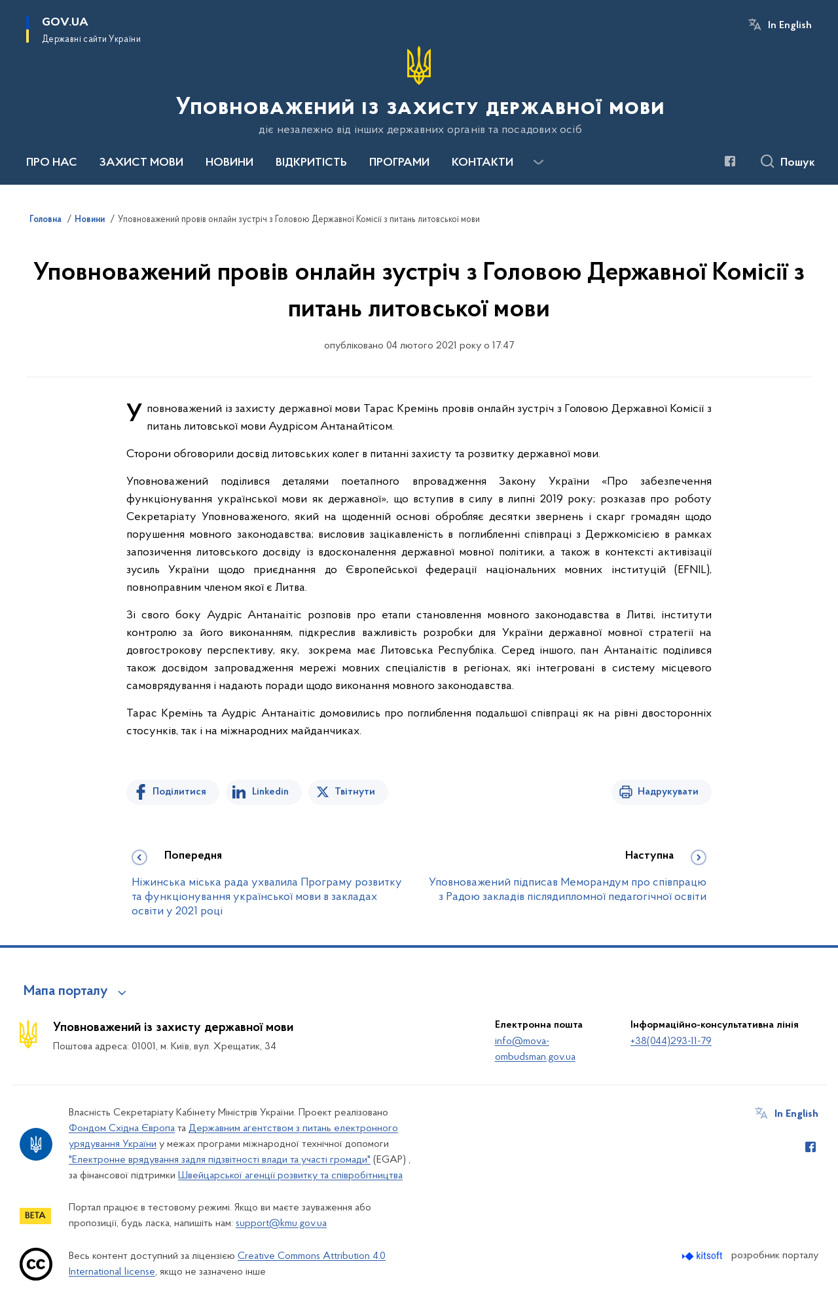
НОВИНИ (229, 163)
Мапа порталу (66, 991)
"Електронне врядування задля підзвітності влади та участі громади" (220, 1160)
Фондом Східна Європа (122, 1128)
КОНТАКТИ (482, 163)
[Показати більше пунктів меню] (538, 162)
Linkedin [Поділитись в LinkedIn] (270, 792)
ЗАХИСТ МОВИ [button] (141, 163)
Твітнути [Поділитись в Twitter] (355, 792)
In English (790, 25)
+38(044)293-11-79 (671, 1041)
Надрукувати (668, 792)
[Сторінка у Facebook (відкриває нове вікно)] (730, 161)
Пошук (797, 163)
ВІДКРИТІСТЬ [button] (311, 163)
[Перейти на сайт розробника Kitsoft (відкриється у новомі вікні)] (703, 1256)
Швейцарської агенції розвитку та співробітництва (290, 1175)
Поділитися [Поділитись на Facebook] (179, 792)
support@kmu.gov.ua (281, 1223)
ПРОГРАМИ (399, 163)
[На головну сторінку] (419, 91)
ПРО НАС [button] (51, 163)
